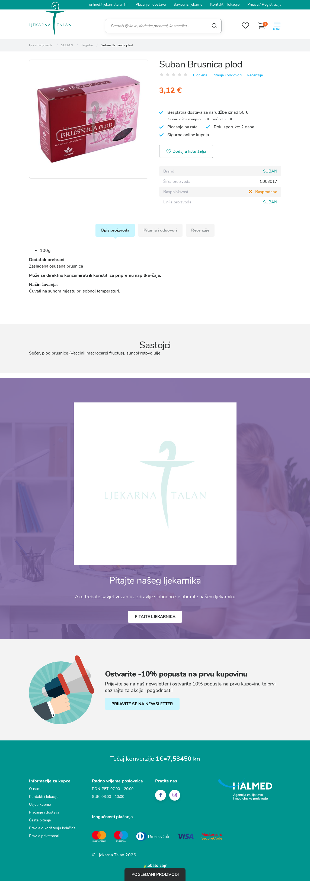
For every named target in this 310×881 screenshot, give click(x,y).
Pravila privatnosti (44, 835)
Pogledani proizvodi (155, 874)
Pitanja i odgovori (227, 74)
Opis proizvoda (115, 229)
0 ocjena (200, 74)
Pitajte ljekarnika (155, 616)
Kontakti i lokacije (224, 4)
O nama (35, 788)
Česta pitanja (40, 819)
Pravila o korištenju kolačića (52, 827)
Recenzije (255, 74)
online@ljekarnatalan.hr (108, 4)
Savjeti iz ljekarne (188, 4)
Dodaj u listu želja (186, 151)
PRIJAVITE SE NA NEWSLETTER (142, 703)
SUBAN (270, 171)
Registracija (271, 4)
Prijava (252, 4)
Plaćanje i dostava (151, 4)
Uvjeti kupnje (40, 804)
